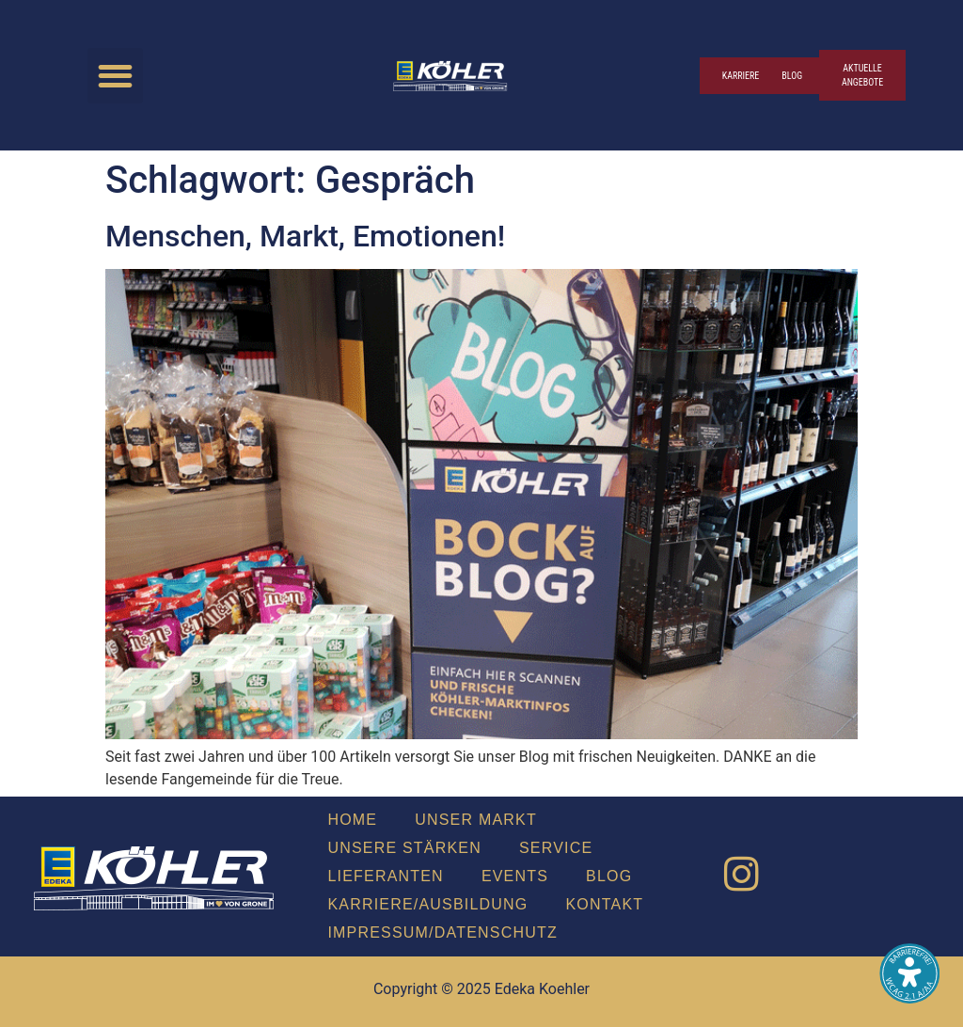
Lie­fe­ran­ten (385, 876)
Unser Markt (476, 820)
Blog (609, 876)
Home (352, 820)
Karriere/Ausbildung (427, 904)
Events (515, 876)
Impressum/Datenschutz (442, 932)
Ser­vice (555, 848)
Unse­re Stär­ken (404, 848)
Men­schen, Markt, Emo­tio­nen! (305, 236)
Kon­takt (605, 904)
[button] (115, 75)
